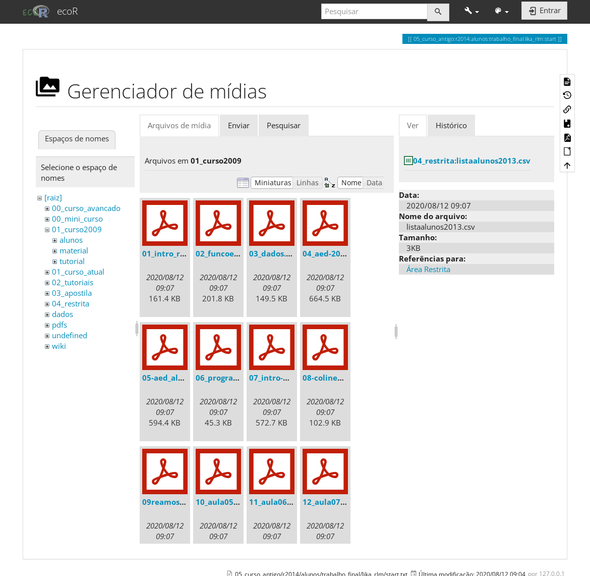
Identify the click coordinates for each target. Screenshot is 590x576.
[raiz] (53, 197)
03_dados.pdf (274, 253)
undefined (69, 335)
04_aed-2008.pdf (334, 253)
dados (62, 314)
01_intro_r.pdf (168, 253)
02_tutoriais (72, 282)
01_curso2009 (77, 229)
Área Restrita (428, 269)
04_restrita (70, 303)
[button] (472, 11)
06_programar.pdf (230, 378)
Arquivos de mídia (179, 125)
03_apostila (72, 293)
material (74, 250)
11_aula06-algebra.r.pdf (294, 502)
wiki (59, 346)
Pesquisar (284, 125)
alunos (71, 240)
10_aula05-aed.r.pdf (233, 502)
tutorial (72, 261)
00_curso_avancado (86, 208)
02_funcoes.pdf (224, 253)
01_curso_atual (78, 272)
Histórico (451, 125)
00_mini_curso (77, 219)
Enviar (239, 125)
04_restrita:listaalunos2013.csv (471, 160)
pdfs (59, 325)
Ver (413, 125)
